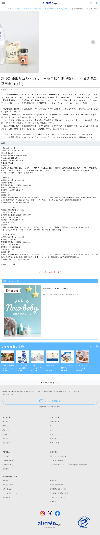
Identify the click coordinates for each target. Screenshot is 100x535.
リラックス (53, 438)
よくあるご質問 (7, 485)
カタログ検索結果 (23, 8)
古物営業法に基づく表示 (58, 489)
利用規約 (53, 480)
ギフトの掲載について (9, 493)
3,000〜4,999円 (7, 460)
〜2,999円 (5, 456)
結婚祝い (5, 426)
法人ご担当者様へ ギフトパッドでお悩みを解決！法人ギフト (70, 465)
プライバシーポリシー (57, 497)
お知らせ (5, 480)
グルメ (52, 426)
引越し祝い (6, 443)
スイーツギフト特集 (56, 460)
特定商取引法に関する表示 (59, 493)
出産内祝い (6, 438)
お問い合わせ (6, 489)
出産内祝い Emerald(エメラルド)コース (51, 8)
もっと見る (94, 346)
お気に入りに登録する (50, 272)
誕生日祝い (6, 421)
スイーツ (53, 430)
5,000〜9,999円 (7, 465)
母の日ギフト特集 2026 (58, 456)
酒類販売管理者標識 (56, 485)
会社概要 (53, 502)
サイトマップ (6, 497)
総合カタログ (54, 421)
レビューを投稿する (49, 401)
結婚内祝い (6, 430)
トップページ (7, 8)
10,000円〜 (6, 469)
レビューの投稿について (12, 394)
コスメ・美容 (54, 443)
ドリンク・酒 (54, 434)
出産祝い (5, 434)
